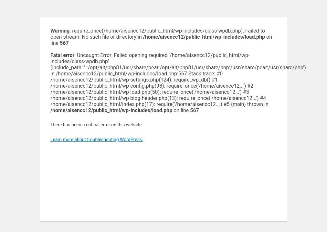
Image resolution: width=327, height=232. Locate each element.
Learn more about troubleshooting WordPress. (96, 139)
